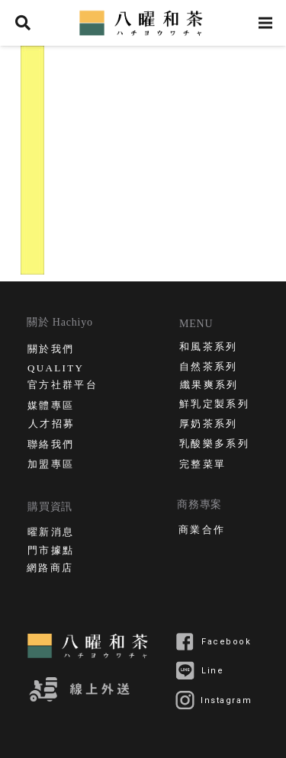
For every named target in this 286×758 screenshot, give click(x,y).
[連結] (143, 23)
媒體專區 (50, 407)
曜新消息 (50, 533)
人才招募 (51, 425)
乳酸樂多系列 (214, 445)
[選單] (266, 23)
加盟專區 (50, 465)
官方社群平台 (62, 386)
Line (212, 670)
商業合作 (201, 531)
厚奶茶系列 (208, 425)
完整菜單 (202, 465)
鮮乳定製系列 (214, 405)
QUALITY (55, 368)
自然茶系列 (208, 368)
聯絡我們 (50, 446)
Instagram (226, 700)
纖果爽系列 (209, 386)
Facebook (226, 641)
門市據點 (50, 552)
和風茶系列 (208, 348)
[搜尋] (23, 23)
